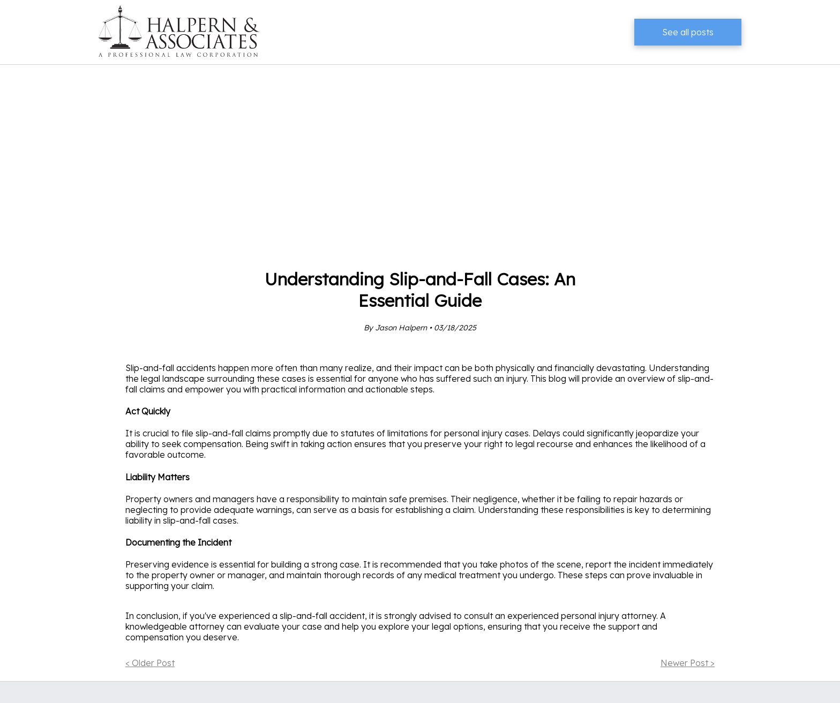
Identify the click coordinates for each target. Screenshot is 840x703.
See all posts (688, 32)
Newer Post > (688, 662)
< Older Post (150, 662)
